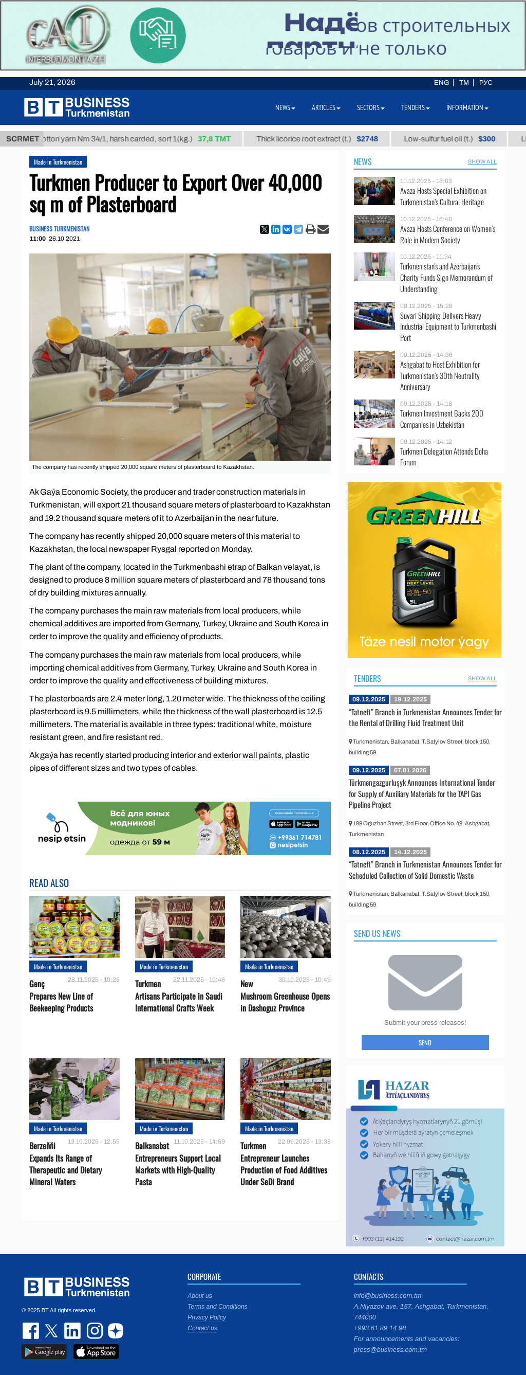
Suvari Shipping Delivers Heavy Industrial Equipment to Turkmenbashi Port (448, 326)
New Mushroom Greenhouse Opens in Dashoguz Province (285, 996)
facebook (32, 1330)
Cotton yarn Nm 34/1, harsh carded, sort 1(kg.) (142, 139)
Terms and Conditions (217, 1306)
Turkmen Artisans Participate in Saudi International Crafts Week (178, 996)
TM (464, 82)
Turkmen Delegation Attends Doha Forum (444, 457)
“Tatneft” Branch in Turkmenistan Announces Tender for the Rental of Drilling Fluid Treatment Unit (425, 717)
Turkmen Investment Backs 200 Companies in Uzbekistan (441, 419)
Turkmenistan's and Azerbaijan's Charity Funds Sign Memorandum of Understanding (446, 277)
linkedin (73, 1330)
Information (467, 107)
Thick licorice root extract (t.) (326, 139)
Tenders (367, 678)
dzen (114, 1330)
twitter (52, 1330)
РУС (486, 82)
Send (425, 1042)
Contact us (202, 1328)
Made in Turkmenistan (58, 161)
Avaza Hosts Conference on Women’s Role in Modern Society (447, 234)
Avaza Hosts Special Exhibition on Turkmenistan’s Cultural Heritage (443, 196)
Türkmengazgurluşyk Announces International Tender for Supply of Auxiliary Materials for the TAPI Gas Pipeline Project (422, 793)
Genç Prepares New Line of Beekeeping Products (61, 996)
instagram (93, 1330)
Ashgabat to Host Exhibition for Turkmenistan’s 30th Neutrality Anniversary (440, 375)
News (363, 161)
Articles (326, 107)
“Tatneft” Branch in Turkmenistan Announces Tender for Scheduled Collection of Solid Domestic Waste (425, 869)
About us (199, 1295)
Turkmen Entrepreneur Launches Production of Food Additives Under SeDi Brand (283, 1164)
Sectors (371, 107)
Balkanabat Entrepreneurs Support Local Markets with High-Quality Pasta (178, 1164)
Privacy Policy (206, 1317)
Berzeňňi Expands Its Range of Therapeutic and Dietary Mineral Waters (65, 1164)
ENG (441, 82)
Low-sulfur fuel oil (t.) (458, 139)
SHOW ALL (482, 161)
